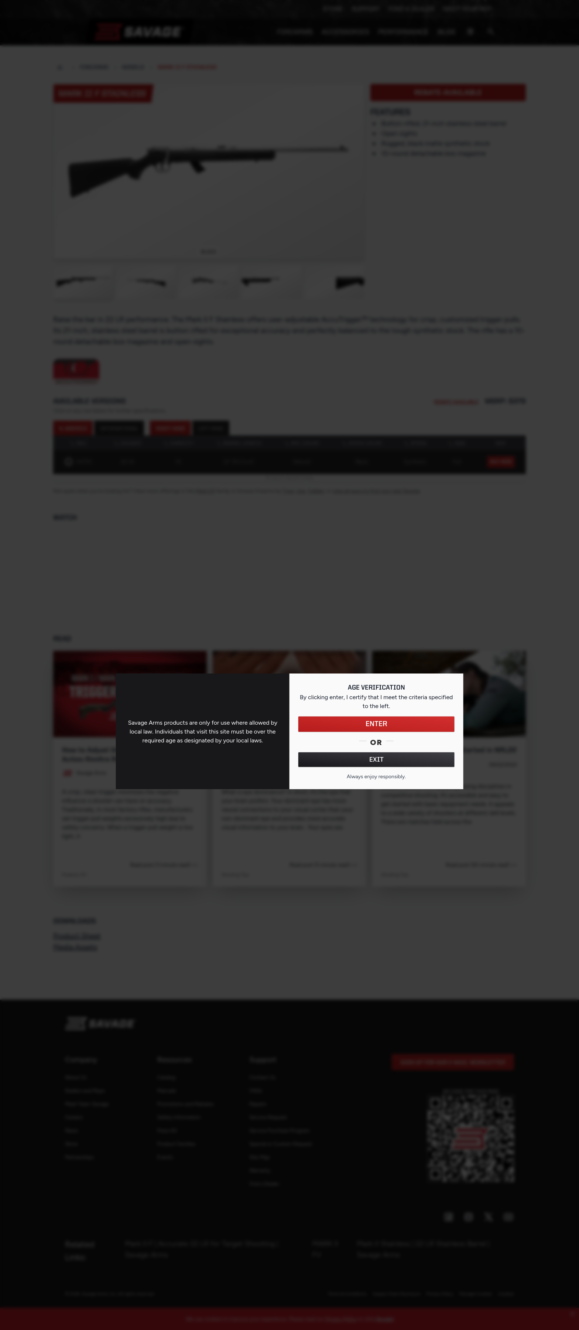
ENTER (376, 724)
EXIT (376, 759)
